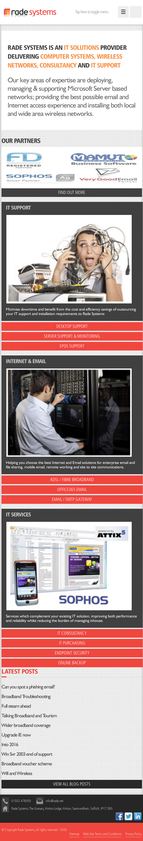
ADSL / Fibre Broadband (72, 479)
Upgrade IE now (16, 735)
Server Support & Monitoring (72, 336)
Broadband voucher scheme (26, 764)
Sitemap (74, 834)
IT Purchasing (72, 643)
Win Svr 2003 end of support (26, 754)
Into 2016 (9, 744)
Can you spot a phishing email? (28, 687)
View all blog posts (71, 784)
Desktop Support (72, 326)
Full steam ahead (16, 706)
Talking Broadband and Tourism (29, 715)
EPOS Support (72, 346)
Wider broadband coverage (25, 725)
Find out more (71, 192)
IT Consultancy (72, 633)
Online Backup (72, 663)
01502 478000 (21, 801)
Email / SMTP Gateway (72, 499)
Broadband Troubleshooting (25, 696)
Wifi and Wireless (16, 773)
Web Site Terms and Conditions (102, 834)
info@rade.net (54, 801)
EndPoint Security (72, 653)
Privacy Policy (133, 834)
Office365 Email (72, 489)
